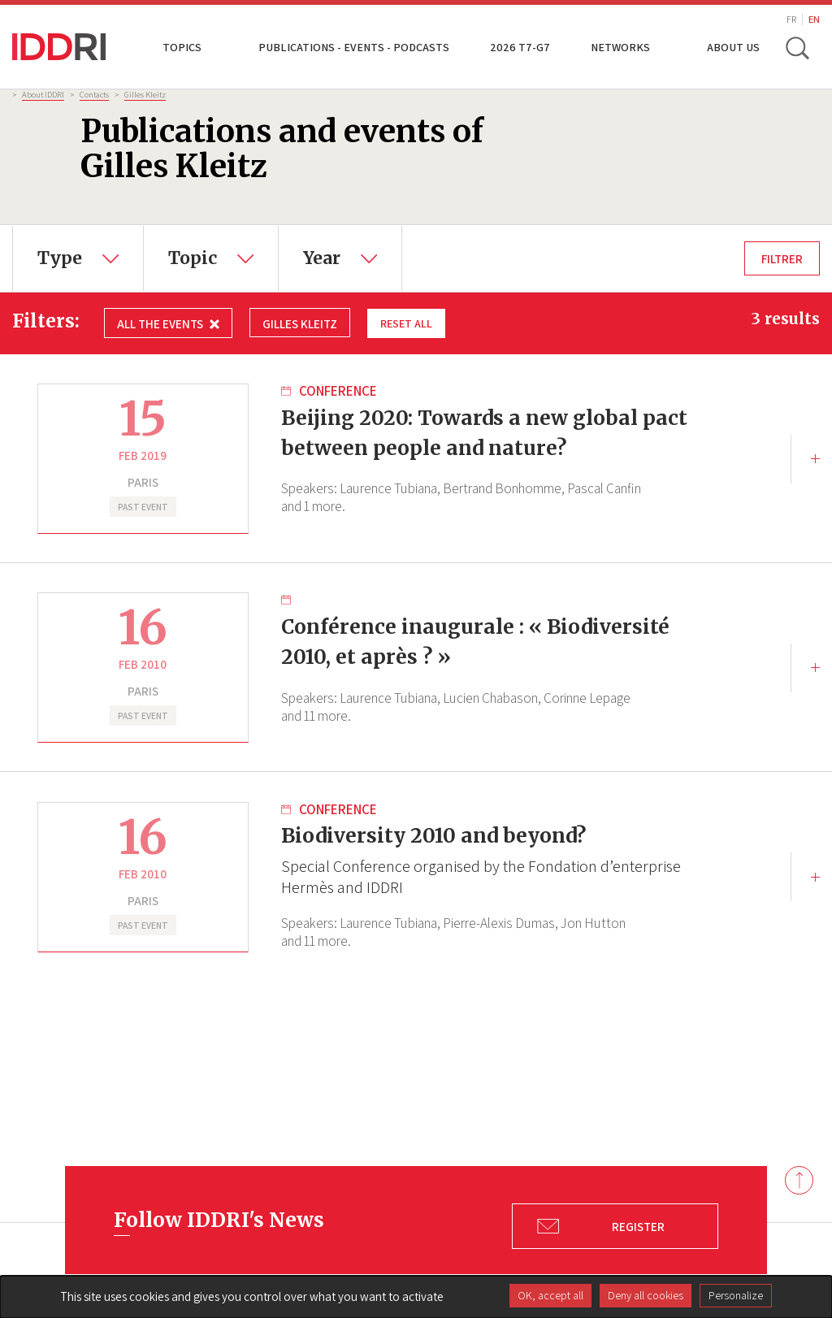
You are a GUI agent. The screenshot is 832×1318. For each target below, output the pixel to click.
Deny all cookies (645, 1295)
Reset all (408, 322)
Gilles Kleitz (145, 94)
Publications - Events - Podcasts (353, 46)
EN (814, 19)
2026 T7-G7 (520, 46)
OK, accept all (550, 1295)
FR (791, 19)
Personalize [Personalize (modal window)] (735, 1295)
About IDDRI (43, 94)
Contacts (94, 94)
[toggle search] (798, 47)
